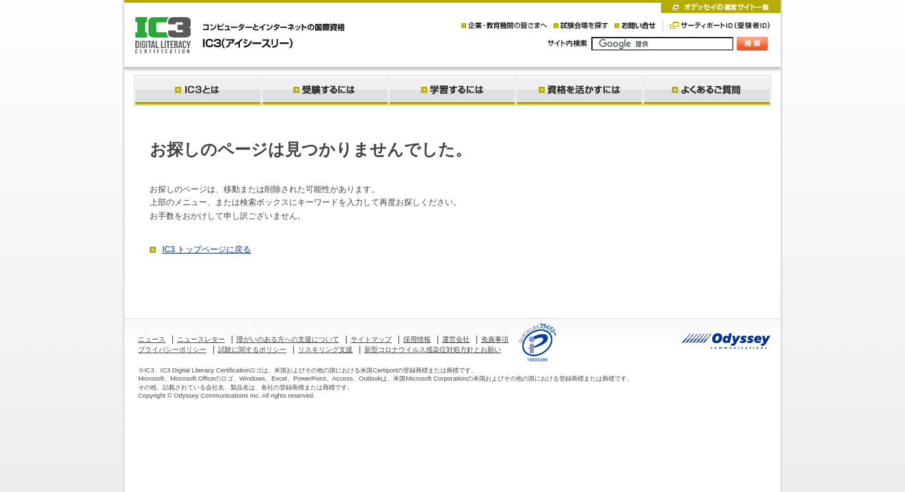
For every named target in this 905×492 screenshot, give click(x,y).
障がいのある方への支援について (288, 339)
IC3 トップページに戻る (206, 249)
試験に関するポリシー (252, 349)
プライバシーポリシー (172, 349)
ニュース (151, 339)
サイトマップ (371, 339)
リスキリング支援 (325, 349)
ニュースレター (201, 339)
